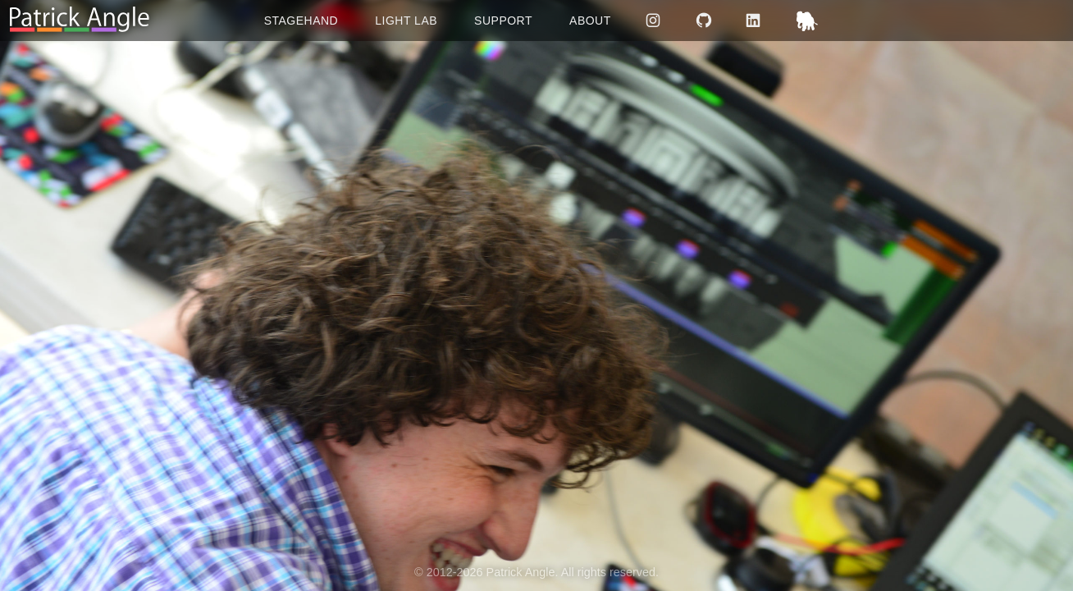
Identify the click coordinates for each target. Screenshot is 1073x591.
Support (503, 20)
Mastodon (809, 20)
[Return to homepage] (79, 20)
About (590, 20)
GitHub (705, 20)
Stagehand (301, 20)
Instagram (655, 20)
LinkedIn (755, 20)
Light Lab (406, 20)
